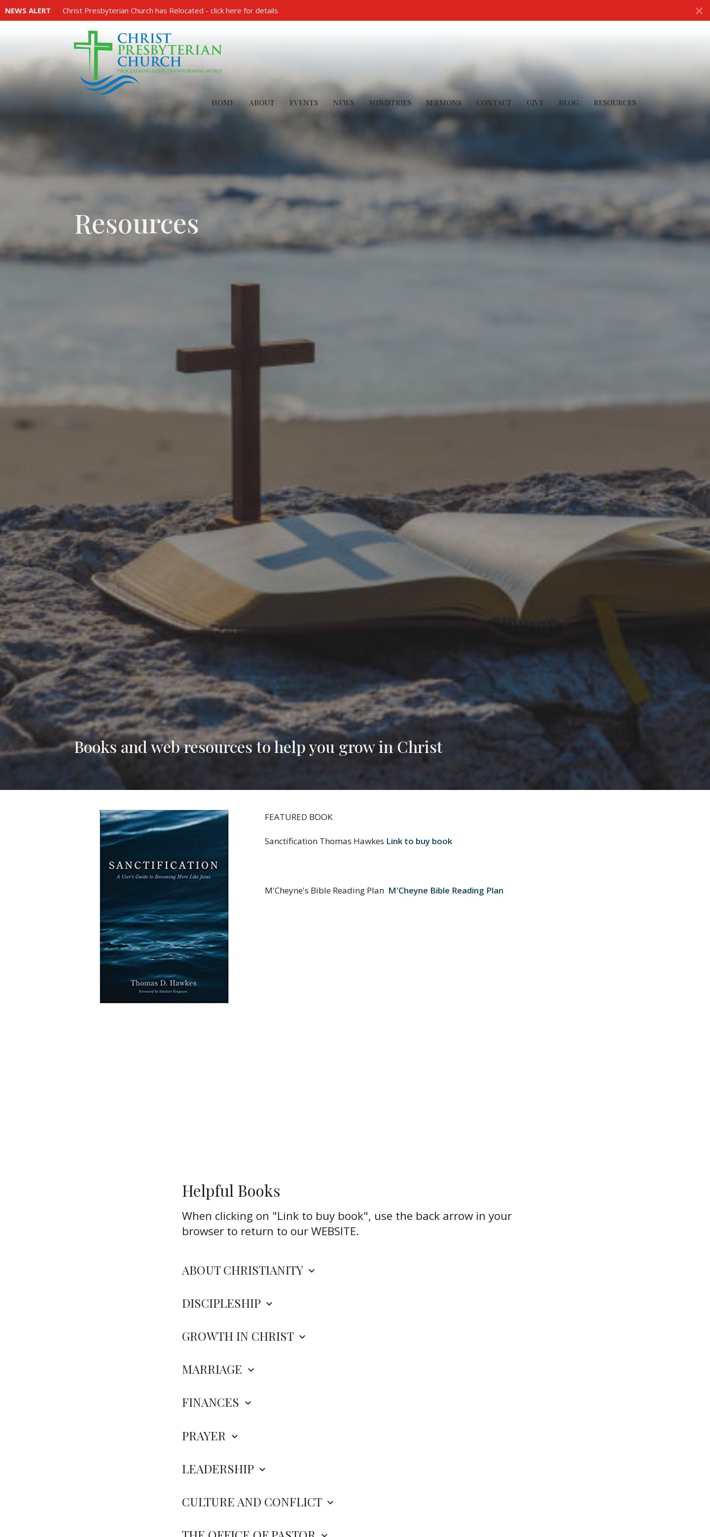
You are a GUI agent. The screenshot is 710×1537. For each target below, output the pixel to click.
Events (303, 102)
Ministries (390, 102)
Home (223, 102)
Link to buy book (419, 841)
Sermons (444, 102)
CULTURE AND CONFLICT (259, 1501)
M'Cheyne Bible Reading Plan (445, 890)
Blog (569, 102)
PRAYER (211, 1435)
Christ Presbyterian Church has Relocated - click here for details (170, 10)
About (262, 102)
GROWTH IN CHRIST (245, 1336)
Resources (615, 102)
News (343, 102)
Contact (494, 102)
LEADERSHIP (225, 1468)
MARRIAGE (219, 1369)
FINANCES (218, 1402)
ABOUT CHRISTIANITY (250, 1270)
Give (535, 102)
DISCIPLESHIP (228, 1303)
